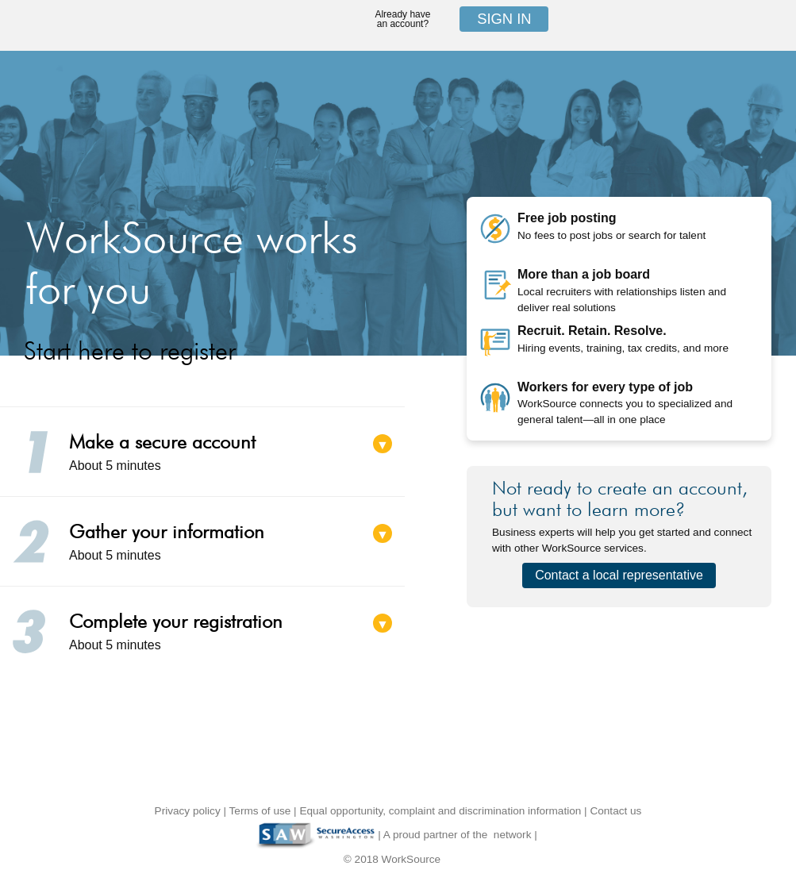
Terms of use (260, 811)
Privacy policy (188, 811)
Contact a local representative (619, 575)
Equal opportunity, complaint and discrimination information (440, 811)
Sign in (504, 18)
